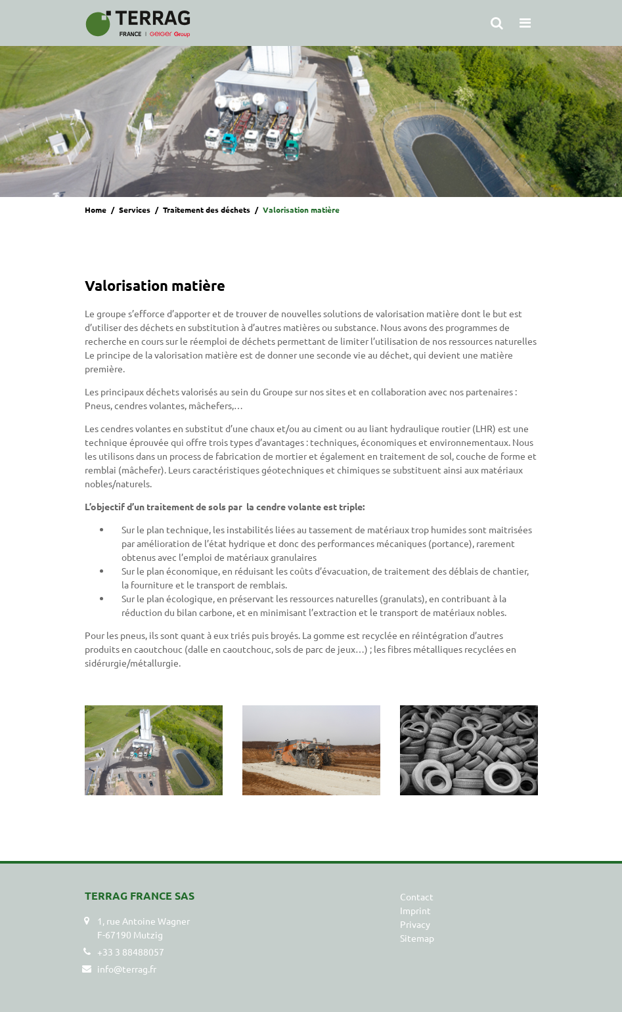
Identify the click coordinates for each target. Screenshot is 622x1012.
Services (134, 209)
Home (95, 209)
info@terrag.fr (126, 969)
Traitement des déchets (206, 209)
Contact (416, 896)
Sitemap (417, 938)
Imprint (415, 910)
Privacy (415, 924)
